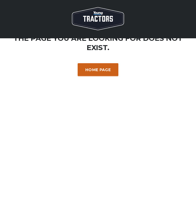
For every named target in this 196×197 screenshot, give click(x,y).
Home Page (98, 69)
